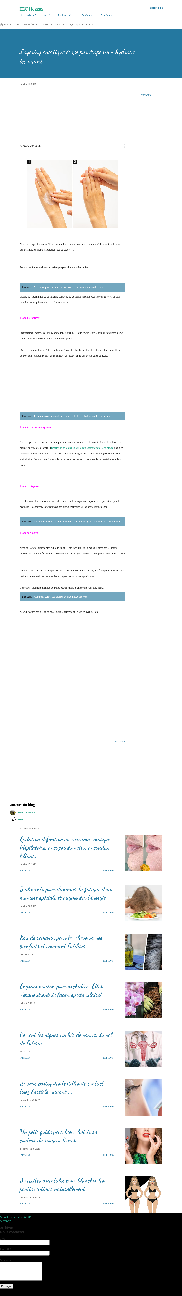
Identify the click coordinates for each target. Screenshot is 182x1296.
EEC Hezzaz (31, 9)
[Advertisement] (72, 113)
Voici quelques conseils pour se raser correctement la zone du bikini (69, 287)
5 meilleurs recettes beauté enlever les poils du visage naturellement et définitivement (78, 521)
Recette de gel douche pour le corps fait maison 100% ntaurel (82, 447)
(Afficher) (39, 146)
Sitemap (5, 1221)
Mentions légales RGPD (15, 1217)
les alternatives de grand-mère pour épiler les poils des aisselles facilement (72, 416)
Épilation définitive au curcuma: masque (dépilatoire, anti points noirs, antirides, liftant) (65, 847)
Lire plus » (108, 870)
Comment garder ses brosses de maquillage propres (60, 596)
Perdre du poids (64, 15)
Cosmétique (104, 15)
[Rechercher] (156, 8)
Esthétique (85, 15)
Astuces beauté (26, 15)
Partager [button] (146, 95)
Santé (45, 15)
